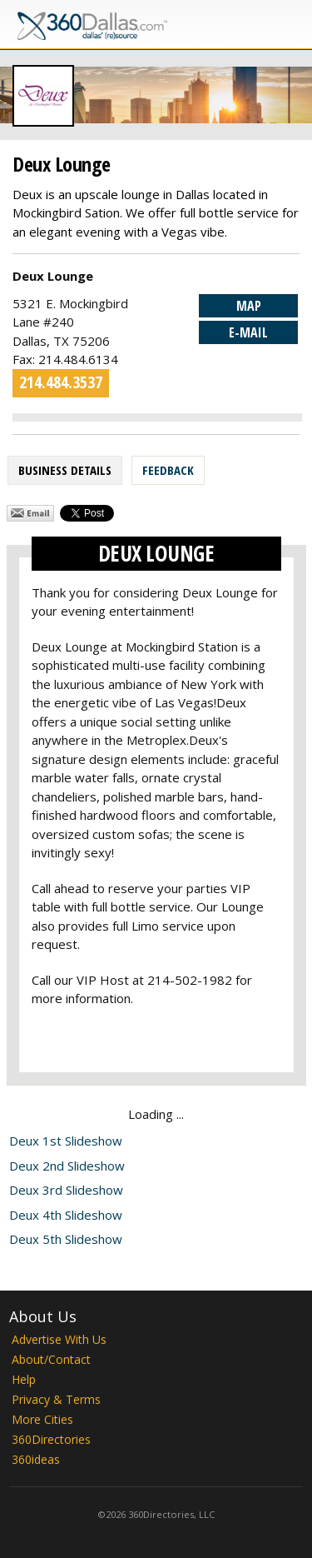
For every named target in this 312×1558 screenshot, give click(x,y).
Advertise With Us (59, 1339)
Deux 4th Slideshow (65, 1214)
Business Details (64, 470)
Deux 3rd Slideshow (66, 1189)
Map (248, 306)
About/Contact (51, 1359)
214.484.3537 (60, 382)
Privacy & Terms (56, 1399)
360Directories (51, 1439)
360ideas (36, 1459)
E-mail (248, 332)
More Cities (42, 1419)
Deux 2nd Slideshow (67, 1165)
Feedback (168, 470)
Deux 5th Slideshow (65, 1239)
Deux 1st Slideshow (65, 1140)
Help (24, 1379)
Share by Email (30, 513)
